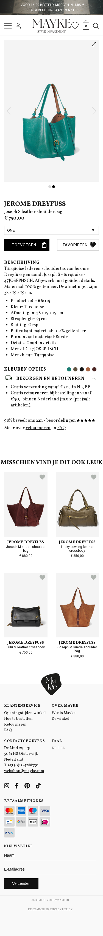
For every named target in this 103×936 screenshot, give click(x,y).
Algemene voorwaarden (50, 900)
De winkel (60, 718)
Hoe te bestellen (18, 718)
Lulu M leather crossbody (26, 647)
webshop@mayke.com (24, 771)
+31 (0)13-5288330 (22, 765)
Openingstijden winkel (25, 713)
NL (54, 748)
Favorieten (79, 245)
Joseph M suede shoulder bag (26, 549)
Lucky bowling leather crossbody (77, 549)
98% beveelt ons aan (51, 10)
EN (62, 748)
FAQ (61, 428)
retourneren (38, 428)
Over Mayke (65, 705)
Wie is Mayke (64, 713)
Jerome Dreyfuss (35, 204)
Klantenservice (22, 705)
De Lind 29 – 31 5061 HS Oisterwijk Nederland (21, 754)
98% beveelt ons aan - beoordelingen (49, 421)
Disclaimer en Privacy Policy (50, 909)
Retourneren (15, 724)
